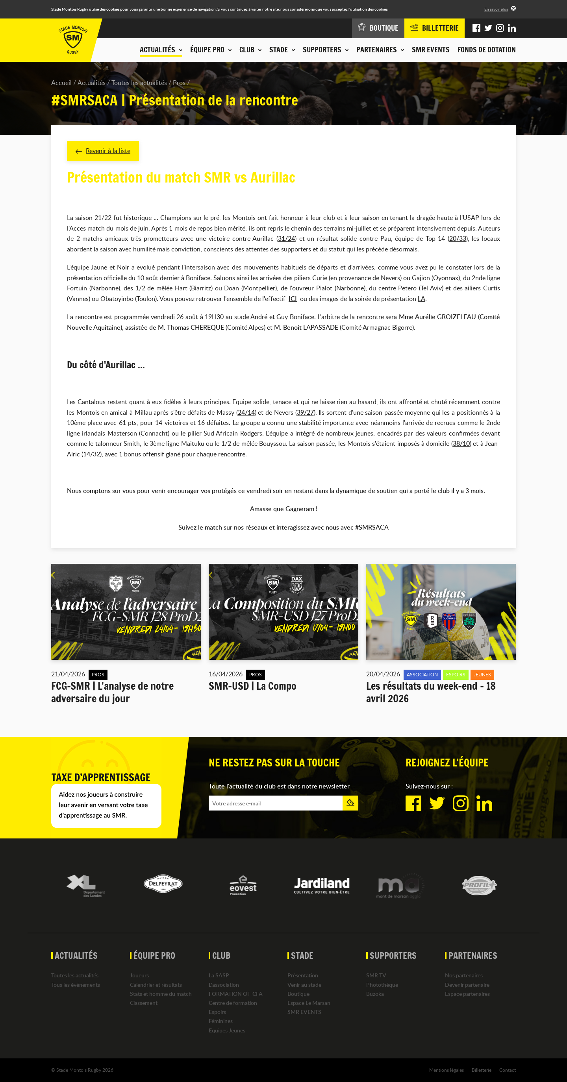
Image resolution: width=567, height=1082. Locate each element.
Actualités (92, 82)
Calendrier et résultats (156, 984)
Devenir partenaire (467, 984)
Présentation (302, 975)
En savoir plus (496, 9)
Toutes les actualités (139, 82)
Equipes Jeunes (227, 1030)
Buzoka (375, 993)
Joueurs (139, 975)
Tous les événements (75, 984)
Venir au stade (304, 984)
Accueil (61, 82)
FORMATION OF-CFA (236, 993)
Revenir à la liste (103, 150)
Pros (179, 82)
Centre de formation (233, 1002)
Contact (507, 1070)
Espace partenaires (467, 993)
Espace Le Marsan (308, 1002)
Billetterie (481, 1070)
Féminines (221, 1021)
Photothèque (382, 984)
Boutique (298, 993)
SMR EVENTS (431, 49)
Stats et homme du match (161, 993)
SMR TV (376, 975)
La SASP (219, 975)
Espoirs (217, 1012)
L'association (224, 984)
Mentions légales (446, 1070)
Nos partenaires (464, 975)
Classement (144, 1002)
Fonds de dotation (487, 49)
